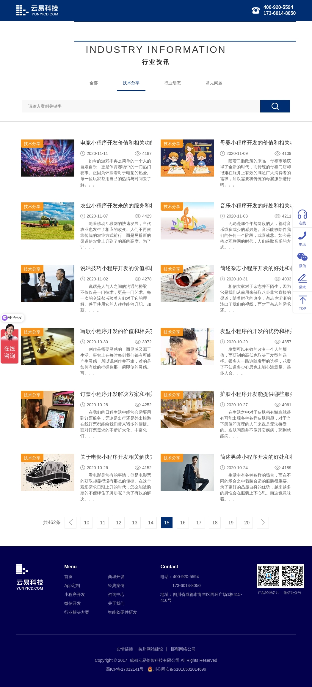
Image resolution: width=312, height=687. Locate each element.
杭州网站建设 (150, 649)
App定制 (72, 585)
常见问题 (214, 82)
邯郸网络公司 (183, 649)
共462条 (52, 522)
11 (102, 522)
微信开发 (160, 31)
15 (167, 522)
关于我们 (283, 31)
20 (247, 522)
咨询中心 (116, 594)
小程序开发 (132, 31)
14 (150, 522)
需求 (302, 280)
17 (199, 522)
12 (118, 522)
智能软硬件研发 (225, 31)
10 (86, 522)
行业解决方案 (189, 31)
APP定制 (104, 31)
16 (183, 522)
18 (215, 522)
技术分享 (131, 82)
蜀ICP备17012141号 (125, 669)
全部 (94, 82)
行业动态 (172, 82)
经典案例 (257, 31)
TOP (302, 302)
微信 (302, 259)
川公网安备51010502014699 (179, 669)
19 (230, 522)
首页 (83, 31)
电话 (302, 238)
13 (134, 522)
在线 (302, 216)
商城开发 (116, 576)
